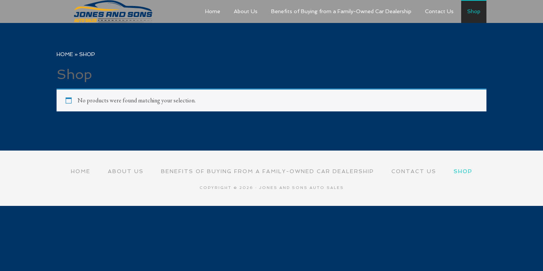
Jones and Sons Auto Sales (113, 11)
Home (65, 54)
